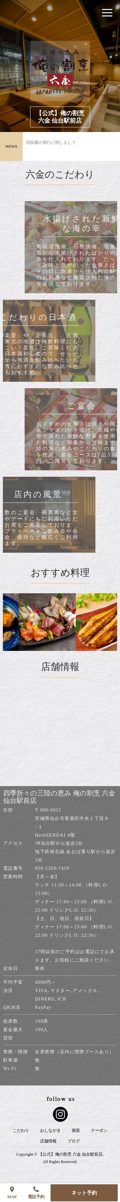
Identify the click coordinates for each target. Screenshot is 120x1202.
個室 (76, 1130)
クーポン (99, 1130)
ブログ (74, 1141)
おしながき (50, 1130)
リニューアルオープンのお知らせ (57, 134)
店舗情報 (48, 1141)
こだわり (20, 1130)
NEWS (11, 146)
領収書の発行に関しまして (51, 146)
